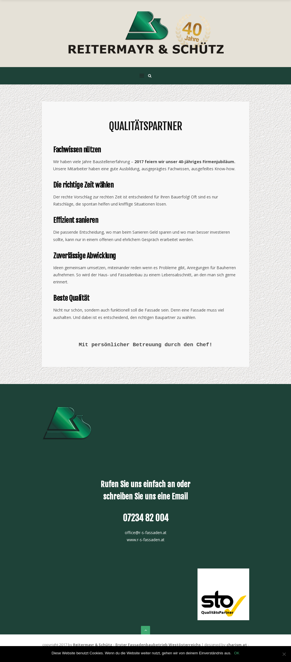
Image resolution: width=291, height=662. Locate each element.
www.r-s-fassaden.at (146, 539)
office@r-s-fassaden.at (146, 532)
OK (237, 653)
